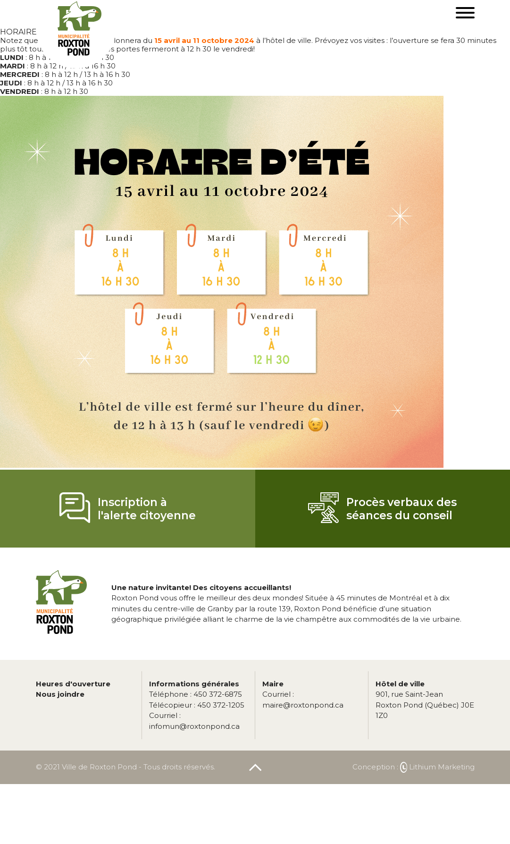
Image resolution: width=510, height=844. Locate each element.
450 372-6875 (195, 694)
